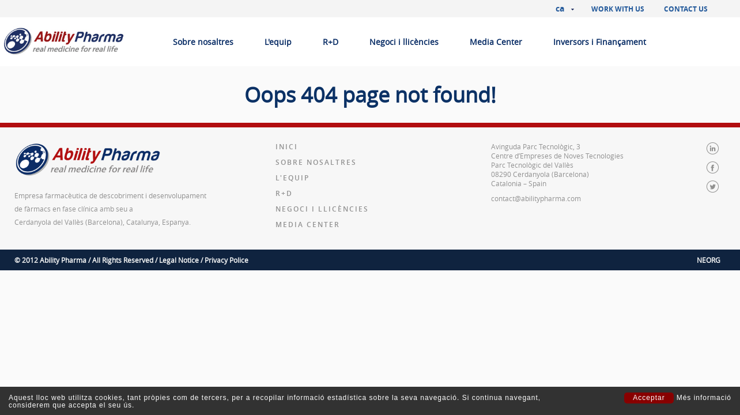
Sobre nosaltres (203, 41)
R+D (330, 41)
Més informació (704, 398)
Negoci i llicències (404, 41)
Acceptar (649, 398)
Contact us (686, 9)
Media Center (496, 41)
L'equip (278, 41)
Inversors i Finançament (599, 41)
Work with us (617, 9)
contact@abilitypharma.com (536, 198)
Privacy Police (226, 260)
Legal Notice (179, 260)
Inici (286, 147)
